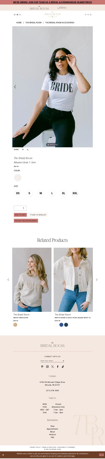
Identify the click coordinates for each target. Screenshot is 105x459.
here (73, 457)
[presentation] (31, 280)
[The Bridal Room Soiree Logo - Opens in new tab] (62, 7)
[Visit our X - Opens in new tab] (52, 367)
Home (19, 22)
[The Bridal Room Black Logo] (39, 8)
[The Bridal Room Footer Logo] (52, 345)
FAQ (52, 438)
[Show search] (85, 14)
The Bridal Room (33, 22)
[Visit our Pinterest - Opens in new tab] (42, 367)
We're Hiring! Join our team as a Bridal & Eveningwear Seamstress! (52, 2)
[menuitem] (14, 14)
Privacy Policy (35, 448)
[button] (14, 14)
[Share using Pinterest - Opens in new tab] (23, 150)
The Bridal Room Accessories (59, 22)
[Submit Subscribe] (63, 361)
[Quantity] (20, 208)
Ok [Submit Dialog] (101, 455)
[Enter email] (52, 361)
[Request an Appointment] (17, 14)
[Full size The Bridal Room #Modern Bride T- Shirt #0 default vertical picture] (52, 86)
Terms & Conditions (49, 448)
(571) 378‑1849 (52, 391)
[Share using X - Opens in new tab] (27, 150)
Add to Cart (21, 215)
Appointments (52, 430)
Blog (52, 427)
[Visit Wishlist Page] (88, 14)
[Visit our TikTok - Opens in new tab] (63, 367)
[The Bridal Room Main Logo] (52, 15)
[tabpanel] (52, 86)
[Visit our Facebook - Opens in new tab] (57, 367)
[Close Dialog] (3, 455)
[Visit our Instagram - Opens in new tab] (47, 367)
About (52, 432)
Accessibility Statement (66, 448)
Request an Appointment (26, 221)
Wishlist (52, 435)
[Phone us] (20, 14)
